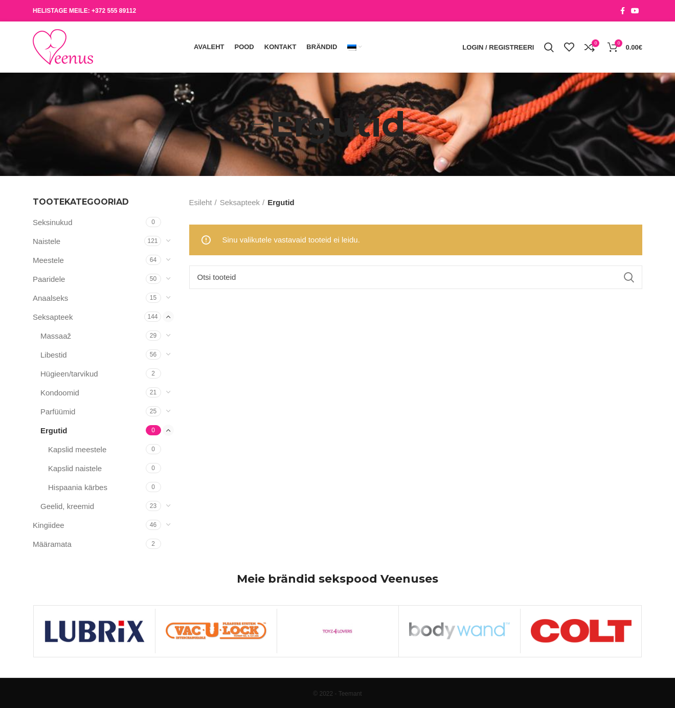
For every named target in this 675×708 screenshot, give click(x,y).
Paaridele (49, 279)
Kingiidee (48, 525)
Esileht (200, 202)
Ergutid (54, 430)
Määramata (52, 544)
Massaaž (55, 335)
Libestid (53, 354)
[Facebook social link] (622, 10)
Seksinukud (53, 222)
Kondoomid (59, 392)
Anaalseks (50, 298)
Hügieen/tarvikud (69, 373)
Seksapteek (53, 317)
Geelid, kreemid (67, 506)
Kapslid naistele (75, 468)
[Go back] (257, 124)
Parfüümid (57, 411)
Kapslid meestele (77, 449)
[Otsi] (416, 277)
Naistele (46, 241)
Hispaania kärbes (77, 487)
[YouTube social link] (635, 10)
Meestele (48, 260)
